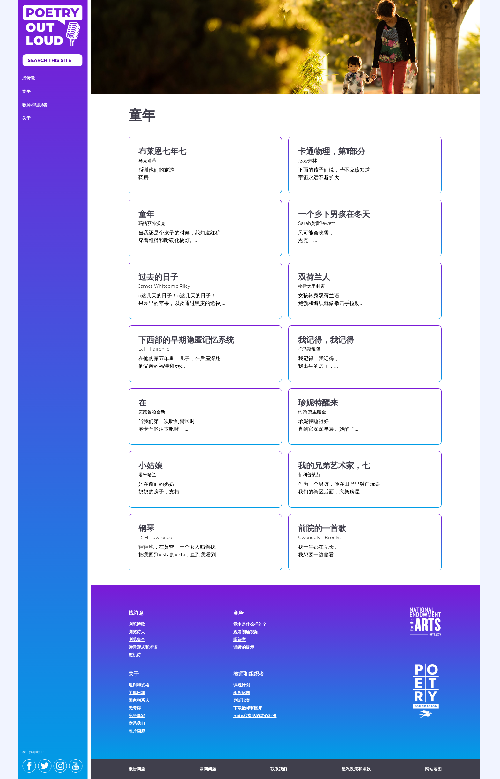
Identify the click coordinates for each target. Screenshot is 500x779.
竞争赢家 (137, 715)
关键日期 (137, 692)
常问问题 (208, 768)
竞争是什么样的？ (250, 624)
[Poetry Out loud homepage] (55, 25)
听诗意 (239, 639)
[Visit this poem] (205, 165)
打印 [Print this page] (436, 115)
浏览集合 (137, 639)
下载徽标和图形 (247, 707)
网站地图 (433, 768)
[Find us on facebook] (32, 764)
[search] (55, 60)
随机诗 (135, 654)
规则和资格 (139, 684)
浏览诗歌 (137, 624)
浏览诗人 (137, 631)
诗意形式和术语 (143, 646)
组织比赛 (241, 692)
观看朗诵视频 (245, 631)
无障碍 (135, 707)
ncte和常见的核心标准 (255, 715)
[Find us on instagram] (63, 764)
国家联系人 (139, 700)
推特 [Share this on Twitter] (410, 115)
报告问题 (137, 768)
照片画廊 (137, 730)
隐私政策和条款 (356, 768)
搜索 (80, 61)
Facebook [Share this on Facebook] (423, 115)
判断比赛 (241, 700)
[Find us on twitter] (47, 764)
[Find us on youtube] (78, 764)
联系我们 (137, 723)
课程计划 (241, 684)
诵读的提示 (243, 646)
